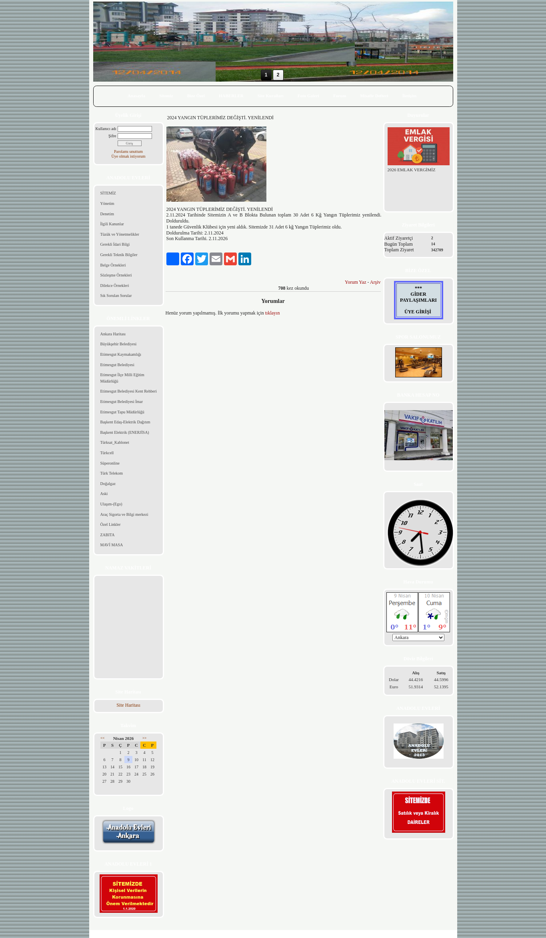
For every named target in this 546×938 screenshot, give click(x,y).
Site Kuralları (271, 95)
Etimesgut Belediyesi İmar (121, 401)
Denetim (107, 214)
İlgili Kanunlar (112, 224)
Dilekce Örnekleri (114, 285)
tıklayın (272, 313)
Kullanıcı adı (106, 128)
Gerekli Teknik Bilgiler (119, 255)
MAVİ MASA (111, 545)
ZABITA (107, 535)
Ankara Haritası (113, 334)
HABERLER (231, 95)
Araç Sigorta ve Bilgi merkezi (124, 514)
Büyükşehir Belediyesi (118, 344)
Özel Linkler (110, 524)
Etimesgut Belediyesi (117, 365)
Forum (339, 95)
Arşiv (375, 282)
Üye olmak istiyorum (129, 156)
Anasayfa (136, 95)
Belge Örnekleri (113, 265)
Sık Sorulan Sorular (116, 295)
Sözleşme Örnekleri (116, 275)
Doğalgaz (108, 483)
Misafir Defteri (374, 95)
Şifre (112, 136)
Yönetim (107, 203)
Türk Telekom (111, 473)
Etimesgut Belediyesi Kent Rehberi (128, 391)
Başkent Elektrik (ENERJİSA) (124, 432)
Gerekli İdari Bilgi (115, 244)
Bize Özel (196, 95)
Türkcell (107, 453)
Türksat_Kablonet (114, 442)
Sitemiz (166, 95)
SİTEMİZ (108, 193)
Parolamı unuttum (128, 151)
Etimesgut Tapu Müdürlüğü (122, 412)
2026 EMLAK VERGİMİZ (412, 169)
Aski (104, 493)
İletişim (409, 95)
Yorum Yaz (355, 282)
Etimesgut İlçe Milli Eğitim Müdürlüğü (122, 378)
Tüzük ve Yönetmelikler (119, 234)
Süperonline (110, 463)
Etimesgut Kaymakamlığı (120, 354)
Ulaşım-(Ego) (111, 504)
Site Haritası (128, 705)
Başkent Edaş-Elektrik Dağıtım (125, 422)
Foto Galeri (308, 95)
